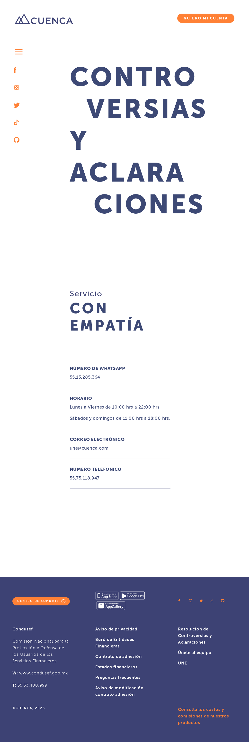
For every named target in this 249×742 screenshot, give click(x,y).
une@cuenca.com (89, 448)
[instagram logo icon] (16, 87)
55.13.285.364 (85, 377)
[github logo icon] (16, 140)
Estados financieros (116, 666)
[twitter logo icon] (16, 105)
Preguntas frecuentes (118, 677)
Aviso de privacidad (116, 629)
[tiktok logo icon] (16, 122)
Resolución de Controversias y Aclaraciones (195, 636)
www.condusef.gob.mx (43, 673)
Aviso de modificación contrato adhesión (119, 691)
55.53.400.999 (32, 685)
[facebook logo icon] (16, 70)
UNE (182, 663)
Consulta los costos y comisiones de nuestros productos (203, 716)
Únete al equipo (195, 652)
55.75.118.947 (85, 478)
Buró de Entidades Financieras (114, 642)
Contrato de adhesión (118, 656)
